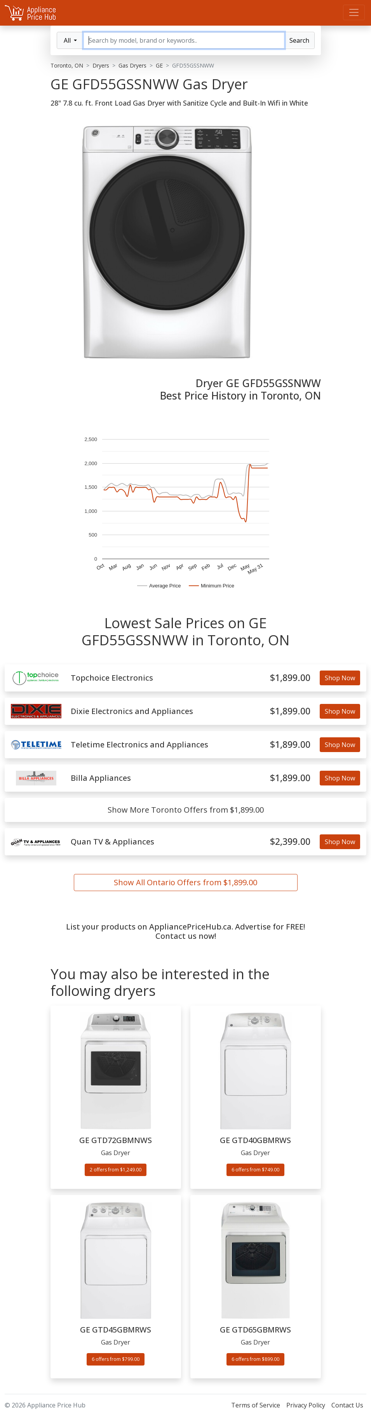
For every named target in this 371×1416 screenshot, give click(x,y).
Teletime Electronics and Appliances (139, 744)
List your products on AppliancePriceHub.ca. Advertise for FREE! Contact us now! (185, 931)
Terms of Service (255, 1405)
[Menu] (354, 12)
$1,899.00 (290, 677)
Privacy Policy (305, 1405)
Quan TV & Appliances (112, 841)
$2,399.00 (290, 841)
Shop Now (340, 678)
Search (299, 40)
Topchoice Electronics (112, 678)
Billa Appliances (101, 778)
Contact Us (347, 1405)
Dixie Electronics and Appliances (132, 711)
